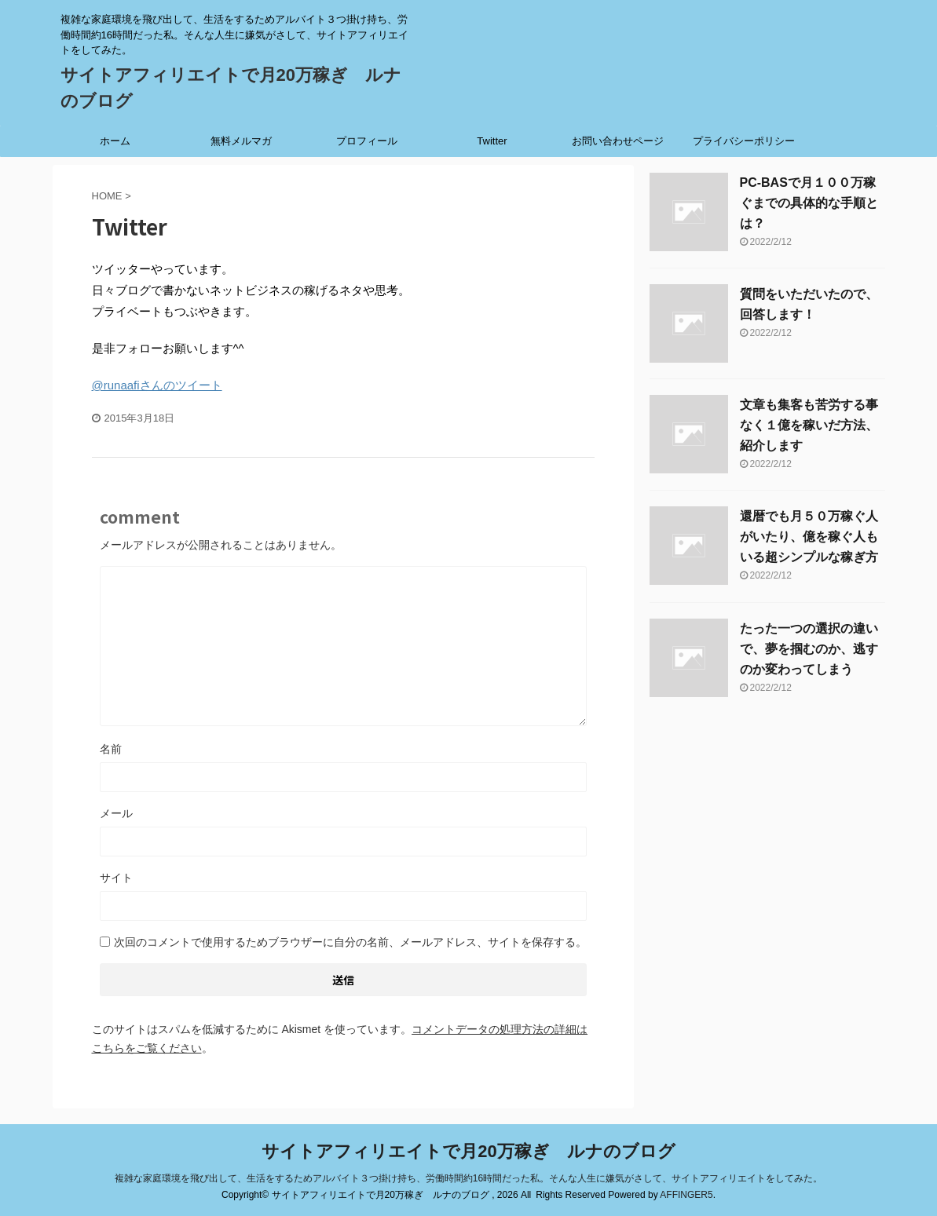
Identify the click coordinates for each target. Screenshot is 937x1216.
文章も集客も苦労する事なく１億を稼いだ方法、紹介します (809, 425)
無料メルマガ (241, 141)
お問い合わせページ (618, 141)
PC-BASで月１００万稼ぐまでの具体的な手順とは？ (809, 203)
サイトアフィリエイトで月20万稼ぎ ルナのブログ (468, 1151)
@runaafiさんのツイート (157, 385)
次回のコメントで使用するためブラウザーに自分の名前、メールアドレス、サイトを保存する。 (350, 942)
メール (116, 813)
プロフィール (366, 141)
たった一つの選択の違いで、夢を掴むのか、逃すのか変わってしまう (809, 649)
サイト (116, 877)
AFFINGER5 (686, 1194)
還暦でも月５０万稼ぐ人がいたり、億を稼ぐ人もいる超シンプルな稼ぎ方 (809, 536)
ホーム (115, 141)
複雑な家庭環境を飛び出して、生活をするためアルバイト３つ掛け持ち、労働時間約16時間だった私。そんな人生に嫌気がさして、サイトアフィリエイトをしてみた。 (468, 1178)
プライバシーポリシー (744, 141)
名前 (111, 749)
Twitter (492, 141)
